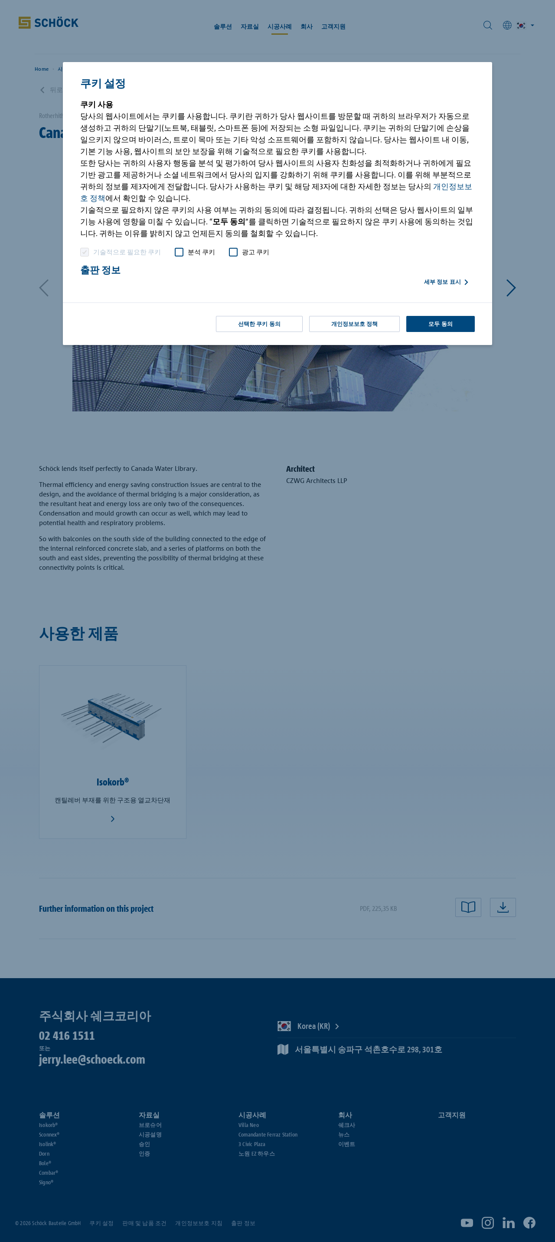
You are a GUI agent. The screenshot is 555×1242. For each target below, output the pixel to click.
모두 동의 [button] (440, 324)
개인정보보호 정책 (354, 324)
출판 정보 (100, 270)
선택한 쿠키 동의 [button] (259, 324)
